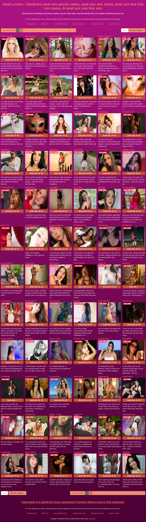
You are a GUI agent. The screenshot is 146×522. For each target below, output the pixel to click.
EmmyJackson (128, 112)
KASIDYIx (77, 112)
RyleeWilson (127, 225)
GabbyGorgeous (80, 225)
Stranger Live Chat (79, 24)
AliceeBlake (5, 376)
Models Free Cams (97, 24)
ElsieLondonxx (31, 36)
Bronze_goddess (129, 187)
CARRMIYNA (30, 414)
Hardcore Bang (32, 24)
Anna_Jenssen (79, 263)
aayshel (77, 301)
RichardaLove (6, 74)
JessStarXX (127, 74)
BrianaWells (127, 339)
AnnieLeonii (102, 74)
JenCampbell (6, 301)
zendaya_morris (129, 150)
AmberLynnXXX (7, 36)
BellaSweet (5, 150)
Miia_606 (101, 187)
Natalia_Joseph (55, 414)
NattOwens (29, 150)
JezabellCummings (32, 225)
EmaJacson (54, 112)
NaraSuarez (54, 150)
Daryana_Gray (79, 339)
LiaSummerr (30, 263)
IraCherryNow (30, 452)
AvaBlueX (29, 339)
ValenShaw (54, 452)
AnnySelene (102, 112)
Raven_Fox (5, 225)
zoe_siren (102, 414)
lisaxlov (52, 74)
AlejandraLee (30, 187)
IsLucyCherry (103, 150)
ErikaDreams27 (31, 301)
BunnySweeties (7, 263)
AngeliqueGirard (7, 187)
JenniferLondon (31, 376)
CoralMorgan (6, 452)
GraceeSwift (78, 36)
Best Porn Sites (114, 24)
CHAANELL (54, 187)
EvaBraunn (78, 414)
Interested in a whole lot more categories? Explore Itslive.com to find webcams (73, 502)
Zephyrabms (54, 263)
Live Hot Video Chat (60, 24)
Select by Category (136, 30)
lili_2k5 (101, 452)
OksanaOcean (79, 452)
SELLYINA (78, 187)
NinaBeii (4, 112)
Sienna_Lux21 (55, 339)
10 (55, 30)
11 (60, 30)
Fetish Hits (92, 518)
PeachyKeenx (55, 301)
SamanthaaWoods (56, 225)
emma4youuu (55, 376)
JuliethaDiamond (129, 414)
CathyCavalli (127, 376)
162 (69, 30)
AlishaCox (126, 36)
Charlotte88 (78, 150)
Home (125, 30)
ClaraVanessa (103, 376)
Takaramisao (103, 225)
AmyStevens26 (79, 74)
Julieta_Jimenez (7, 339)
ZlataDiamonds (55, 36)
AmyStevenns (103, 339)
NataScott (126, 263)
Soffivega (126, 452)
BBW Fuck (45, 24)
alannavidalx (127, 301)
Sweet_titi (102, 263)
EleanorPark (78, 376)
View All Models (8, 30)
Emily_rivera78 (104, 301)
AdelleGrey (29, 74)
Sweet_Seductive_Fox (33, 112)
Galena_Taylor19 (104, 36)
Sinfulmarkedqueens (9, 414)
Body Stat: (12, 60)
